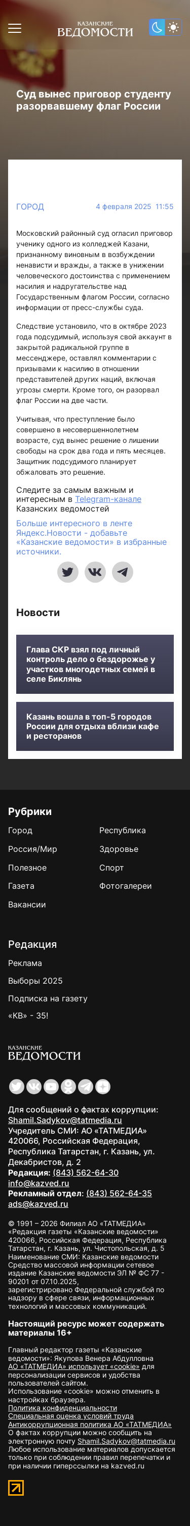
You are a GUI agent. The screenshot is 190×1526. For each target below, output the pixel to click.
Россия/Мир (32, 849)
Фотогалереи (125, 886)
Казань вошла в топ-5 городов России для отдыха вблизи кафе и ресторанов (92, 726)
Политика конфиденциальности (62, 1407)
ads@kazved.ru (38, 1204)
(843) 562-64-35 (119, 1193)
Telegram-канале (108, 499)
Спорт (111, 867)
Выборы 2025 (35, 981)
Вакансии (27, 904)
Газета (21, 886)
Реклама (25, 963)
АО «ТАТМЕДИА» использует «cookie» (74, 1366)
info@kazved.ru (38, 1183)
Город (30, 206)
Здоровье (118, 849)
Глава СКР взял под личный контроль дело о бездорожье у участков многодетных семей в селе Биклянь (90, 664)
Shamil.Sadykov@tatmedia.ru (65, 1120)
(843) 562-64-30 (86, 1172)
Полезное (27, 867)
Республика (122, 830)
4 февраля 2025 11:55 (135, 206)
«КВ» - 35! (28, 1015)
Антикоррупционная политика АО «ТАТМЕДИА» (90, 1424)
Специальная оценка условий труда (71, 1415)
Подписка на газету (48, 998)
